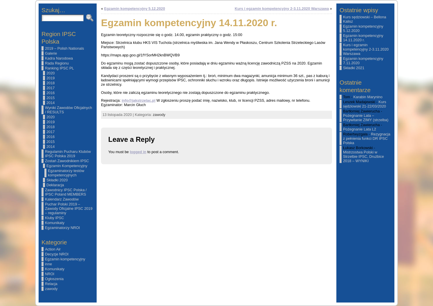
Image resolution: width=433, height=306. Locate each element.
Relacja (51, 284)
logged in (138, 152)
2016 (50, 93)
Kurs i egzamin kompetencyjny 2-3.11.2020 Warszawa (282, 8)
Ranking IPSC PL (59, 68)
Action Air (53, 249)
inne (48, 264)
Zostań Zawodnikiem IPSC (67, 161)
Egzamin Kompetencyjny (66, 166)
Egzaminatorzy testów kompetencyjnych (66, 173)
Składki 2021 (353, 68)
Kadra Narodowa (59, 58)
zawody (51, 289)
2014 (50, 103)
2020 (50, 73)
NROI (49, 274)
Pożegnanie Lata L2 (359, 129)
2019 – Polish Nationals (64, 48)
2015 (50, 98)
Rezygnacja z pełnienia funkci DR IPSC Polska (366, 138)
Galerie (51, 53)
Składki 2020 (57, 180)
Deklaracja (55, 185)
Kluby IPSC (54, 218)
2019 (50, 78)
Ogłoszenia (54, 279)
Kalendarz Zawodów (62, 199)
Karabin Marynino (368, 97)
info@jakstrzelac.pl (138, 100)
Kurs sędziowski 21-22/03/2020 (364, 104)
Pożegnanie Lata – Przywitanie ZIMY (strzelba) (365, 117)
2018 (50, 83)
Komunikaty (54, 223)
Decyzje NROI (56, 254)
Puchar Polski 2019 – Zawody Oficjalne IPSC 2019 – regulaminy (69, 208)
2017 (50, 88)
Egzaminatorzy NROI (62, 228)
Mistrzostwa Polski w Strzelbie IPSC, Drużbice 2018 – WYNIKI (363, 156)
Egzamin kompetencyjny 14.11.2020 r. (363, 37)
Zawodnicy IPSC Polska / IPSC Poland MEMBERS (66, 192)
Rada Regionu (57, 63)
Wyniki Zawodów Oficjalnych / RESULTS (68, 109)
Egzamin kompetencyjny (65, 259)
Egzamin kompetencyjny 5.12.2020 (134, 8)
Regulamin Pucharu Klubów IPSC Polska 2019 (68, 153)
